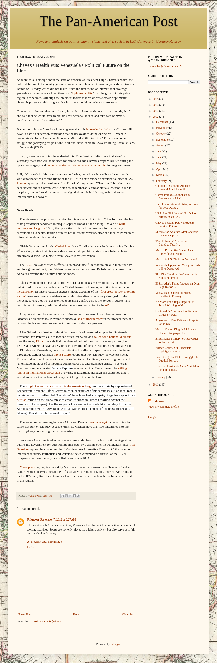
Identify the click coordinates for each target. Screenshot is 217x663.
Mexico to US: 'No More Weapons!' (176, 259)
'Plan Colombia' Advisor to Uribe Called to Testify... (174, 242)
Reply (30, 547)
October (161, 133)
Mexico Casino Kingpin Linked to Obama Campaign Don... (175, 331)
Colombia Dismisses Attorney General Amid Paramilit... (173, 187)
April (159, 169)
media (21, 291)
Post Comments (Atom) (47, 621)
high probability (82, 93)
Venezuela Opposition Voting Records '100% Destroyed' (177, 266)
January (161, 377)
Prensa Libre (62, 354)
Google (152, 417)
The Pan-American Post (108, 21)
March (160, 174)
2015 (156, 99)
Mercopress (27, 467)
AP (107, 305)
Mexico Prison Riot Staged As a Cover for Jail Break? (174, 252)
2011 (156, 384)
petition (21, 399)
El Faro (40, 341)
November (162, 127)
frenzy (29, 291)
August (160, 145)
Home (76, 614)
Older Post (128, 614)
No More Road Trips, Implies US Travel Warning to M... (174, 303)
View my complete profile (163, 406)
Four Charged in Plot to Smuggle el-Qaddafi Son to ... (176, 358)
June (159, 157)
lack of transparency (90, 318)
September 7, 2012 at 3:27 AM (58, 519)
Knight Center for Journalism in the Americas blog (58, 386)
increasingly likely (98, 129)
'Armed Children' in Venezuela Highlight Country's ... (173, 349)
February (161, 181)
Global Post (62, 246)
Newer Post (24, 614)
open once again (98, 422)
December (162, 122)
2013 (156, 110)
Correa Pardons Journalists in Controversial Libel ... (172, 196)
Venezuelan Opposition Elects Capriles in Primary (173, 294)
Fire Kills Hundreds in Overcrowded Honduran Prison (176, 276)
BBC (28, 264)
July (159, 151)
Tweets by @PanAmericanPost (166, 66)
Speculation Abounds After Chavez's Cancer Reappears (176, 233)
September (162, 139)
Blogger (115, 644)
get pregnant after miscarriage (44, 541)
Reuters (21, 183)
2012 (156, 116)
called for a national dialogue (112, 336)
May (159, 163)
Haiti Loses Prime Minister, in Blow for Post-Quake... (176, 206)
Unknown (33, 519)
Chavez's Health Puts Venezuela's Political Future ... (174, 224)
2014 (156, 104)
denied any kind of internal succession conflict (76, 165)
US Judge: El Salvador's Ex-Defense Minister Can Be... (176, 215)
